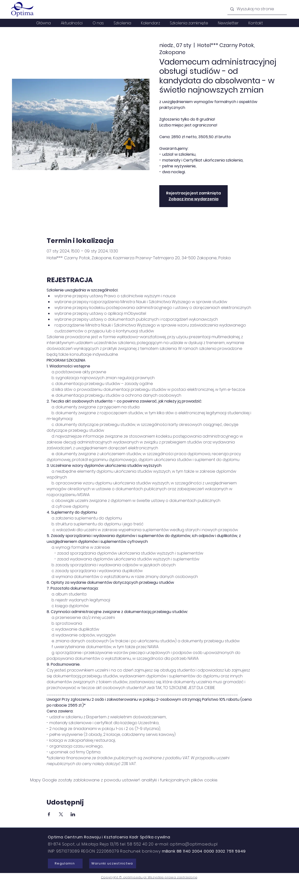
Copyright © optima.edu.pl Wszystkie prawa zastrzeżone (149, 877)
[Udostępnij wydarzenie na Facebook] (49, 814)
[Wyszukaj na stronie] (257, 9)
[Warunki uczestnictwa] (112, 863)
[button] (122, 23)
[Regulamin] (65, 863)
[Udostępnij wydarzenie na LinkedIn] (73, 814)
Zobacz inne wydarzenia (193, 199)
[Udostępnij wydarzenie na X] (61, 814)
